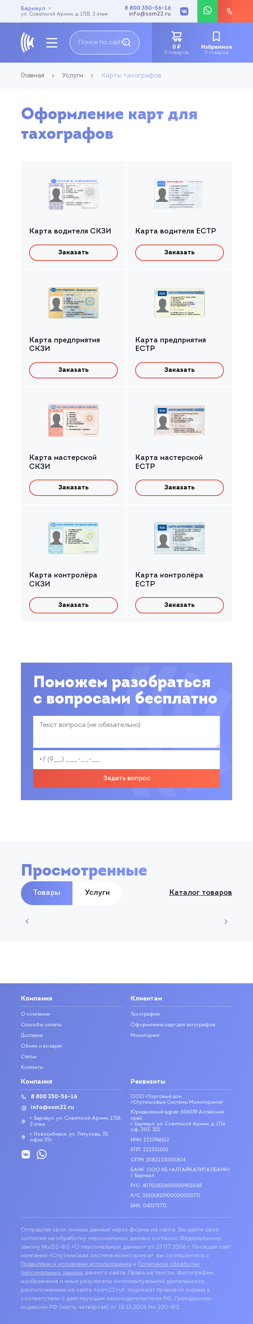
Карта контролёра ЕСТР (169, 580)
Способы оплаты (41, 1025)
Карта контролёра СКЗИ (63, 580)
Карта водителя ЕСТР (175, 231)
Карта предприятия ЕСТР (170, 345)
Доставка (32, 1035)
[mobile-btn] (51, 43)
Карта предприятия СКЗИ (64, 345)
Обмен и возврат (41, 1046)
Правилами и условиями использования (76, 1264)
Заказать (73, 252)
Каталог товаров (200, 893)
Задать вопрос (126, 778)
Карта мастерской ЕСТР (169, 462)
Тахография (145, 1014)
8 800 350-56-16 (147, 8)
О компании (35, 1014)
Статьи (28, 1057)
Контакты (32, 1067)
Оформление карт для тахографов (173, 1025)
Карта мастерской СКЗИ (63, 462)
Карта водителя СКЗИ (70, 231)
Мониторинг (145, 1035)
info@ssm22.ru (150, 14)
